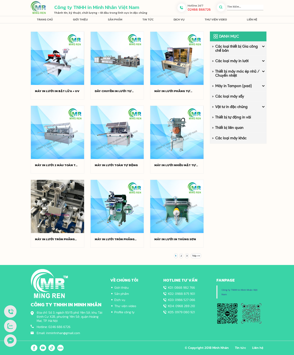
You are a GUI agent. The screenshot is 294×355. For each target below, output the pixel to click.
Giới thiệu (80, 19)
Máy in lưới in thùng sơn (175, 239)
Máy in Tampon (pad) (233, 85)
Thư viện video (216, 19)
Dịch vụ (179, 19)
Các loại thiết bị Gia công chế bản (236, 48)
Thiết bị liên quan (229, 127)
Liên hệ (252, 19)
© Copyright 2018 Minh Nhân (207, 347)
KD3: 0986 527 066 (181, 300)
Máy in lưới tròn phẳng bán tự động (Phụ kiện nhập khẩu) (55, 239)
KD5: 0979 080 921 (181, 312)
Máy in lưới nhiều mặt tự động (175, 165)
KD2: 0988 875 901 (181, 294)
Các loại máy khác (230, 138)
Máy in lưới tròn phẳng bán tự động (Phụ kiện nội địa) (116, 239)
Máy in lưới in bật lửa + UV (57, 91)
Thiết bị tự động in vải (233, 117)
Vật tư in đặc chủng (231, 106)
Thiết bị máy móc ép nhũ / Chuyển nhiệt (237, 73)
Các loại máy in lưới (231, 61)
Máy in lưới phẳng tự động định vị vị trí (172, 91)
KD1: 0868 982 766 (181, 287)
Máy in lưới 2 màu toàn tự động (56, 165)
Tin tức (148, 19)
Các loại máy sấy (229, 96)
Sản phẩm (115, 19)
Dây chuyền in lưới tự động (113, 91)
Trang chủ (45, 19)
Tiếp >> (196, 256)
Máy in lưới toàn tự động (116, 165)
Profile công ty (124, 312)
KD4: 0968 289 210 (181, 306)
